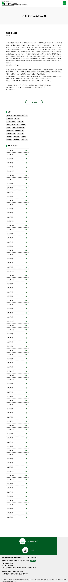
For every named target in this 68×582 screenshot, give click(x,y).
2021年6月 (10, 396)
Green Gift (10, 118)
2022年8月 (10, 338)
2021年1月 (10, 417)
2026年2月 (10, 163)
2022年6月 (10, 346)
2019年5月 (10, 500)
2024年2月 (10, 263)
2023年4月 (10, 304)
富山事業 (20, 133)
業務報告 (16, 136)
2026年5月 (10, 150)
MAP (34, 552)
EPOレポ (9, 115)
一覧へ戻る (34, 102)
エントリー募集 (11, 121)
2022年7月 (10, 342)
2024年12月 (10, 221)
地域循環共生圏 (11, 133)
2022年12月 (10, 321)
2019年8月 (10, 488)
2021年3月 (10, 408)
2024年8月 (10, 238)
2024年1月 (10, 267)
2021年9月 (10, 383)
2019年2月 (10, 513)
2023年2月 (10, 313)
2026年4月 (10, 154)
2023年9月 (10, 283)
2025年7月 (10, 192)
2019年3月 (10, 508)
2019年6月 (10, 496)
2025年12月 (10, 171)
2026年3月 (10, 158)
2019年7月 (10, 492)
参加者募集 (10, 130)
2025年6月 (10, 196)
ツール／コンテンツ (12, 124)
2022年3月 (10, 358)
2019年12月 (10, 471)
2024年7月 (10, 242)
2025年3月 (10, 208)
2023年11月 (10, 275)
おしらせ (20, 121)
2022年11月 (10, 325)
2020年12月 (10, 421)
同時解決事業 (19, 130)
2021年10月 (10, 379)
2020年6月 (10, 446)
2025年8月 (10, 188)
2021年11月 (10, 375)
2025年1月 (10, 217)
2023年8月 (10, 288)
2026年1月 (10, 167)
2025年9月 (10, 183)
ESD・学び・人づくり (20, 115)
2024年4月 (10, 254)
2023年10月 (10, 279)
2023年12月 (10, 271)
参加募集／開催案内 (18, 127)
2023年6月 (10, 296)
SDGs (17, 118)
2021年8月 (10, 388)
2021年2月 (10, 413)
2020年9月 (10, 433)
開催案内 (24, 139)
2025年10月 (10, 179)
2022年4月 (10, 354)
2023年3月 (10, 308)
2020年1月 (10, 467)
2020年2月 (10, 463)
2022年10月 (10, 329)
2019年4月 (10, 504)
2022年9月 (10, 333)
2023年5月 (10, 300)
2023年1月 (10, 317)
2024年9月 (10, 233)
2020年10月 (10, 429)
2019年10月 (10, 479)
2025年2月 (10, 213)
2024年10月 (10, 229)
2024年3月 (10, 258)
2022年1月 (10, 367)
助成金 (8, 127)
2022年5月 (10, 350)
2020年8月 (10, 438)
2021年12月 (10, 371)
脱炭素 (24, 136)
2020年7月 (10, 442)
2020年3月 (10, 459)
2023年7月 (10, 292)
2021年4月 (10, 404)
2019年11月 (10, 475)
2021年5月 (10, 400)
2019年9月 (10, 483)
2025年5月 (10, 200)
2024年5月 (10, 250)
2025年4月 (10, 204)
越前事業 (9, 139)
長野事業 (16, 139)
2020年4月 (10, 454)
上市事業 (22, 124)
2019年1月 (10, 517)
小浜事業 (9, 136)
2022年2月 (10, 363)
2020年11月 (10, 425)
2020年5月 (10, 450)
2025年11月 (10, 175)
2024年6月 (10, 246)
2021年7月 (10, 392)
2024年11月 (10, 225)
